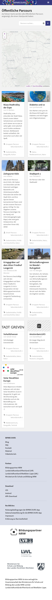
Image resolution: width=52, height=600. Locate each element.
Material (8, 451)
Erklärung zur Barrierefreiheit (16, 519)
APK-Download (11, 496)
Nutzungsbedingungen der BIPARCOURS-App (22, 510)
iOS (6, 490)
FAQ (6, 445)
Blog (7, 442)
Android (8, 493)
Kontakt (8, 448)
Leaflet (28, 86)
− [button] (4, 37)
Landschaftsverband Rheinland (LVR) (19, 470)
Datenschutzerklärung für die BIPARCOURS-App (23, 513)
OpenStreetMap (37, 86)
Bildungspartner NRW (13, 468)
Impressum (9, 516)
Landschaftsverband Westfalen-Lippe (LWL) (21, 473)
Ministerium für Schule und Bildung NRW (20, 476)
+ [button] (4, 33)
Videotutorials (10, 454)
